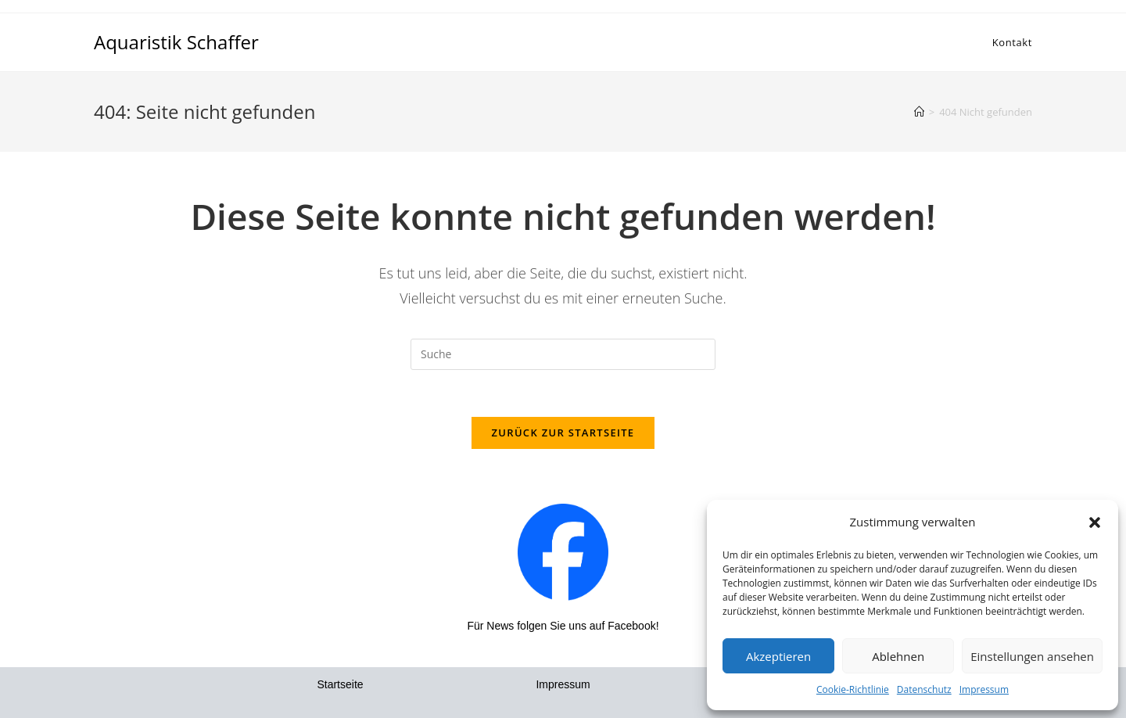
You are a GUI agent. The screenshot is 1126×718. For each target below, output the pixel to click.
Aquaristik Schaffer (176, 42)
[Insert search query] (563, 354)
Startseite (340, 684)
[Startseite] (919, 112)
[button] (1095, 522)
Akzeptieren (778, 656)
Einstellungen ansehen (1032, 656)
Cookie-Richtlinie (852, 689)
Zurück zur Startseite (563, 432)
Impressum (984, 689)
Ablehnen (898, 656)
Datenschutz (924, 689)
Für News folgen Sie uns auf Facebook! (562, 625)
